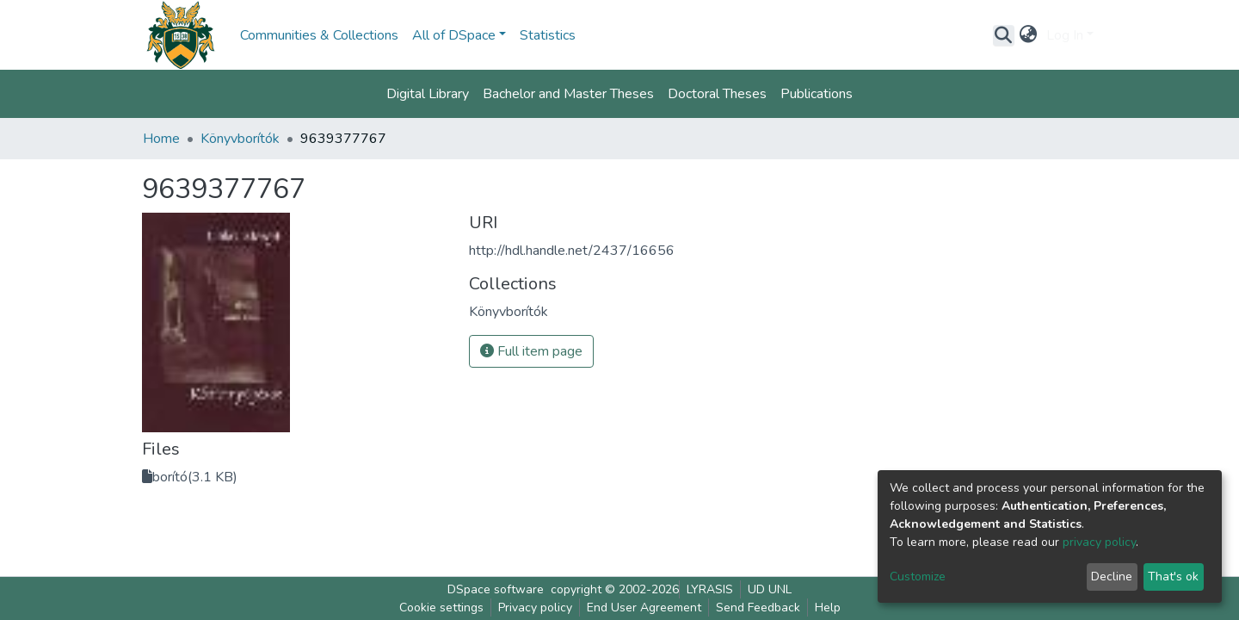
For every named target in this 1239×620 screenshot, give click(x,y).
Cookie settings (441, 607)
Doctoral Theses (717, 93)
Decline (1111, 576)
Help (828, 607)
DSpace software (495, 589)
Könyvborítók (240, 138)
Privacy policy (535, 607)
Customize (918, 576)
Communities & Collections (319, 35)
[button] (1028, 35)
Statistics (548, 35)
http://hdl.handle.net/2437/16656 (572, 250)
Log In (1064, 35)
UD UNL (770, 589)
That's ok (1173, 576)
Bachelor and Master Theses (568, 93)
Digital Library (427, 93)
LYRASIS (710, 589)
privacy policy (1099, 542)
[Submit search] (1003, 35)
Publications (816, 93)
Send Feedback (758, 607)
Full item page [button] (531, 351)
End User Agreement (644, 607)
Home (161, 138)
